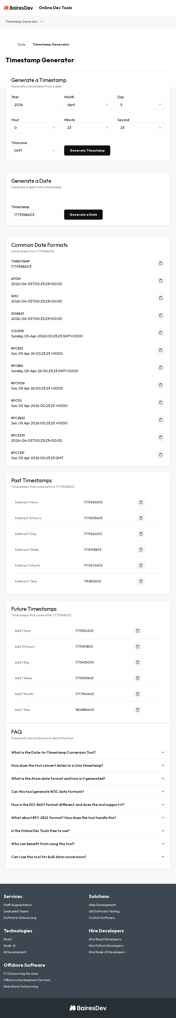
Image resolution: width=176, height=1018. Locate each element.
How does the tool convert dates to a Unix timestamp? (88, 765)
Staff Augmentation (18, 905)
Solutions (100, 896)
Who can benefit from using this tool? (88, 843)
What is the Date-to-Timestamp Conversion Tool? (88, 752)
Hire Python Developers (106, 946)
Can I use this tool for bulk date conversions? (88, 856)
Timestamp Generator (25, 21)
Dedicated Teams (16, 911)
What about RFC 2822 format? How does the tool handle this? (88, 817)
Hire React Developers (105, 939)
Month (69, 97)
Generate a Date (83, 215)
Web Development (102, 905)
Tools (21, 44)
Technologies (19, 930)
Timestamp (20, 207)
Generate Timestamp (87, 150)
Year (15, 97)
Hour (15, 119)
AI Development (15, 952)
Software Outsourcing (20, 918)
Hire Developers (107, 930)
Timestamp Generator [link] (51, 44)
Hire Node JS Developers (107, 952)
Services (14, 896)
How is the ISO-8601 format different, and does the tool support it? (88, 804)
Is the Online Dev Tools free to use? (88, 830)
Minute (69, 119)
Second (123, 119)
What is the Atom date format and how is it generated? (88, 778)
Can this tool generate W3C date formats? (88, 791)
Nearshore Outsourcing (21, 986)
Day (120, 97)
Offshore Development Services (27, 980)
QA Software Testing (104, 911)
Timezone (19, 142)
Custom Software (102, 918)
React (8, 939)
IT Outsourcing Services (21, 974)
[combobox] (88, 105)
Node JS (10, 946)
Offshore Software (25, 965)
